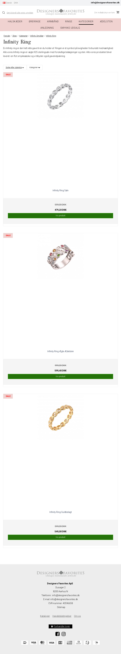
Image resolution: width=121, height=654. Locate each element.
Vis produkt (60, 215)
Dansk (7, 3)
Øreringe (35, 21)
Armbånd (53, 21)
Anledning (47, 28)
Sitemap (61, 607)
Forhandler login (62, 626)
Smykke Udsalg (70, 28)
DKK (16, 3)
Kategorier (86, 21)
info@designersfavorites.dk (64, 599)
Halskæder (15, 21)
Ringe (68, 21)
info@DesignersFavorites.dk (105, 2)
